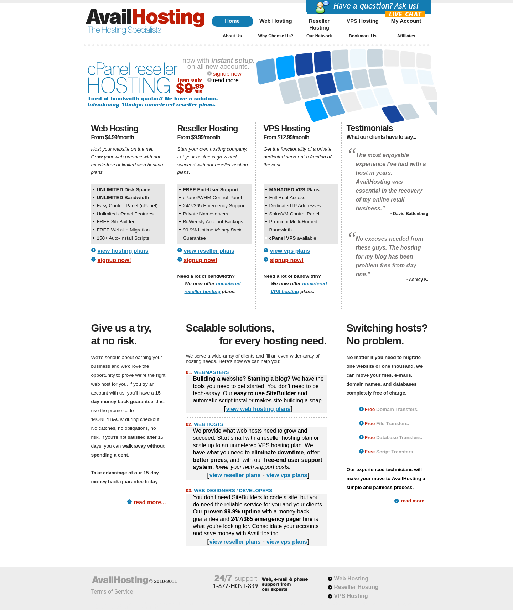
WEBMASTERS (211, 372)
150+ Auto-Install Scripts (123, 238)
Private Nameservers (205, 214)
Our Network (319, 35)
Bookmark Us (362, 35)
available (292, 238)
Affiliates (406, 35)
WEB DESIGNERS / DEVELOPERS (233, 490)
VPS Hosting (363, 21)
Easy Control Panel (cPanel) (127, 205)
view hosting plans (123, 251)
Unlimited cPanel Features (125, 214)
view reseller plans (209, 251)
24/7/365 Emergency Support (214, 205)
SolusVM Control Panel (294, 214)
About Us (232, 35)
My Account (406, 21)
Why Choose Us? (276, 35)
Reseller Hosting (319, 23)
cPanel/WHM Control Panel (212, 197)
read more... (150, 502)
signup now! (114, 260)
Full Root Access (287, 197)
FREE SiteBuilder (116, 221)
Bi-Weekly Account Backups (213, 221)
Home (232, 21)
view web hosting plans (258, 409)
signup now (227, 74)
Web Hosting (275, 21)
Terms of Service (112, 592)
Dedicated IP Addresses (295, 205)
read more (226, 80)
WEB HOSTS (208, 424)
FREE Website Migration (123, 230)
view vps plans (290, 251)
